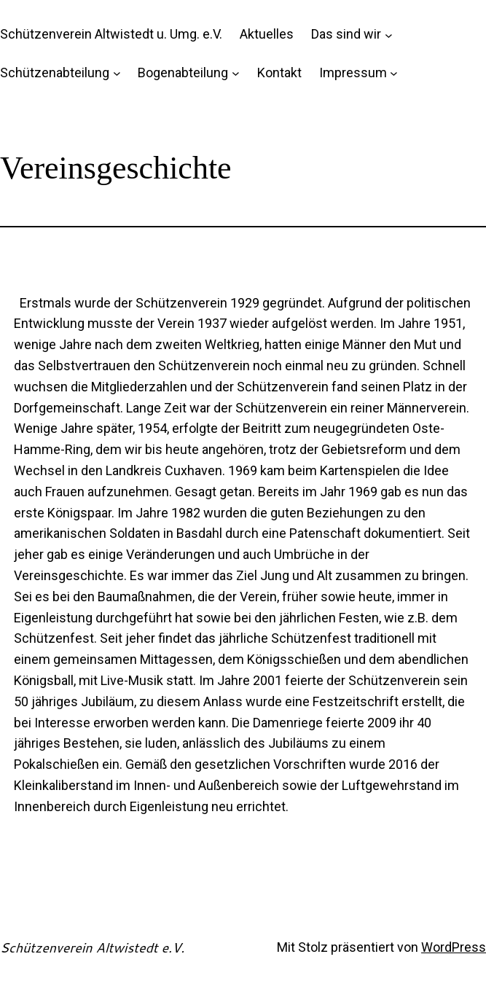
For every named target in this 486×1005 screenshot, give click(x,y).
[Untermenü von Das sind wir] (389, 35)
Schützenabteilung (54, 72)
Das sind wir (346, 34)
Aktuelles (267, 34)
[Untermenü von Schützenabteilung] (117, 73)
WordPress (453, 947)
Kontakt (279, 72)
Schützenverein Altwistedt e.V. (92, 947)
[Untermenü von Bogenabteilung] (236, 73)
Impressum (353, 72)
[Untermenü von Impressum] (394, 73)
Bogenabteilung (183, 72)
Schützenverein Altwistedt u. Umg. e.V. (111, 34)
